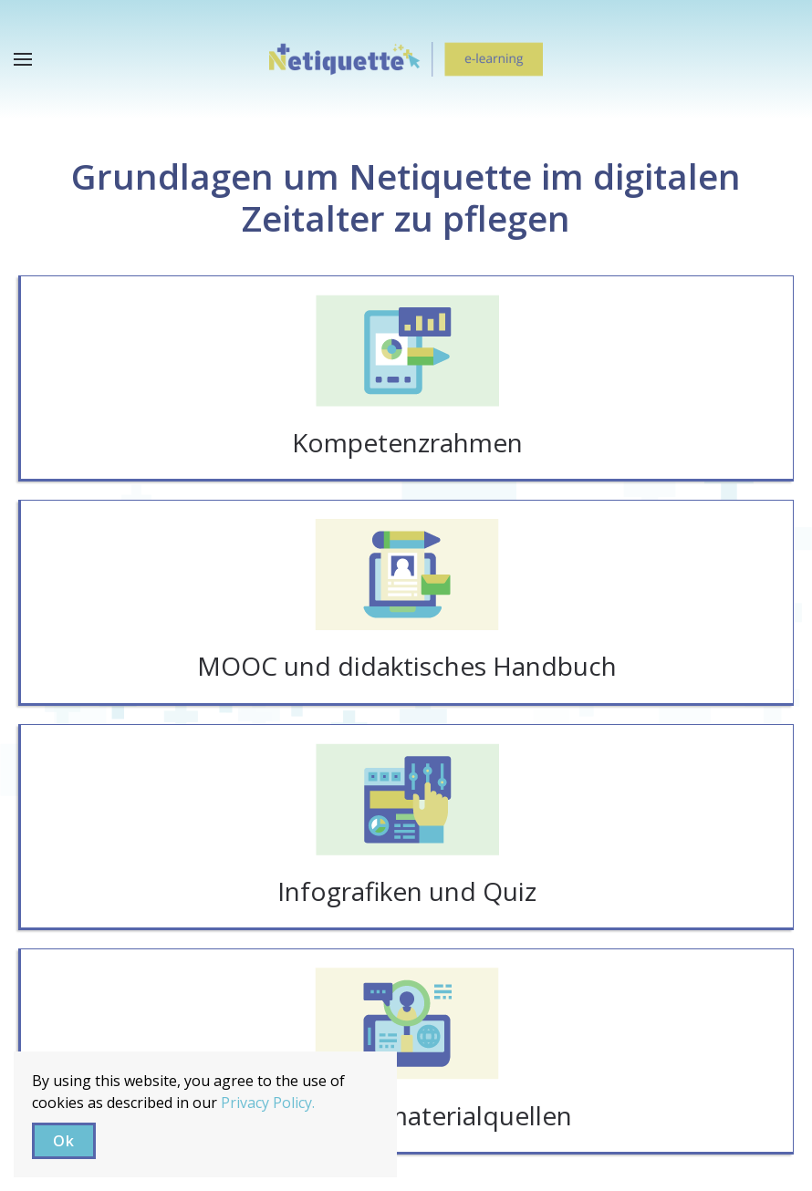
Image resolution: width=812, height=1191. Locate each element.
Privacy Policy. (268, 1103)
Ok (64, 1141)
